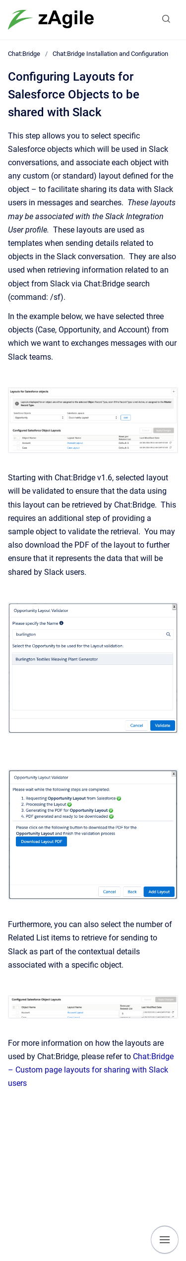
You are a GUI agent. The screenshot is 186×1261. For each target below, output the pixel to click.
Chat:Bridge (24, 53)
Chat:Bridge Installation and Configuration (110, 53)
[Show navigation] (164, 1239)
